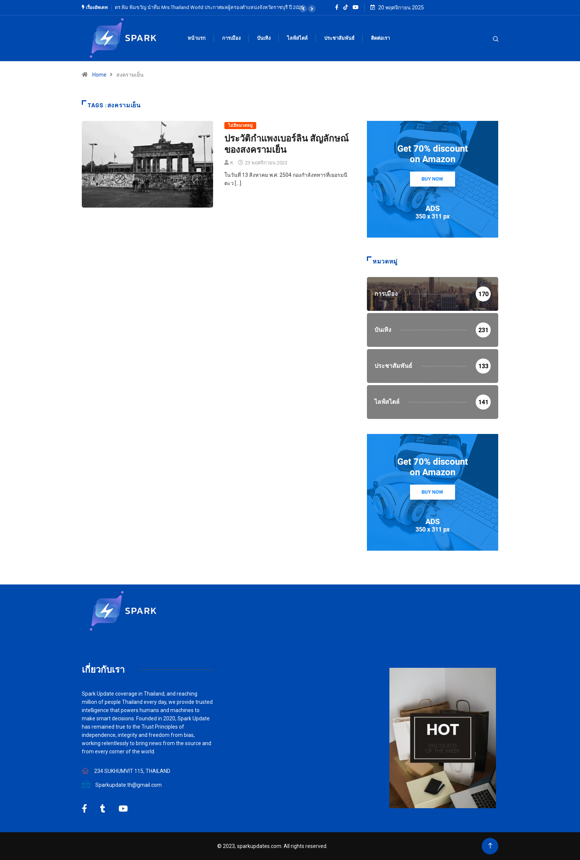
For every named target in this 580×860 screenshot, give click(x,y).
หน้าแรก (197, 38)
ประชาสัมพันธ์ (339, 38)
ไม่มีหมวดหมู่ (240, 125)
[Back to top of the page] (490, 846)
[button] (303, 8)
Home (99, 75)
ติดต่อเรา (380, 38)
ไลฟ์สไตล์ (297, 38)
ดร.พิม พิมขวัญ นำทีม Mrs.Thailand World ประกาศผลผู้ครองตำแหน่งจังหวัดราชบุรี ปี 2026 (209, 7)
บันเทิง (263, 38)
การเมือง (231, 38)
